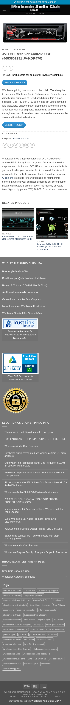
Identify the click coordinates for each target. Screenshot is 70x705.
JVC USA (25, 138)
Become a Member (15, 82)
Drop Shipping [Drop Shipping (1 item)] (59, 605)
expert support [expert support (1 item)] (44, 620)
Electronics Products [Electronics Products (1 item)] (12, 620)
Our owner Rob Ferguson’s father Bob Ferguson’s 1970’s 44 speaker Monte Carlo (35, 464)
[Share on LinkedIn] (32, 145)
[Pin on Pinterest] (26, 145)
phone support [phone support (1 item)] (9, 634)
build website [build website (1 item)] (29, 590)
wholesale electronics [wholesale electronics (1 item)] (12, 663)
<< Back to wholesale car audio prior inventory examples (32, 75)
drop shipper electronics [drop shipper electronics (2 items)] (40, 605)
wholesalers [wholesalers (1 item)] (46, 663)
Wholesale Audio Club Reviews (21, 446)
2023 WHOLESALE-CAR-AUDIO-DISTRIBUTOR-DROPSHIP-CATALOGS (31, 500)
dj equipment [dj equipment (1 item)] (57, 600)
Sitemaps (56, 697)
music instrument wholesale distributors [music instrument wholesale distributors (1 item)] (47, 629)
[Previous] (2, 232)
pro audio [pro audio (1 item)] (22, 634)
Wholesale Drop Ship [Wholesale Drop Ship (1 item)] (37, 659)
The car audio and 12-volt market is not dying (29, 432)
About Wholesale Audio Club (49, 692)
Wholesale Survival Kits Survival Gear (22, 313)
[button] (4, 9)
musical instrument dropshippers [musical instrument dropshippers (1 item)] (17, 625)
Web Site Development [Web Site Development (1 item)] (34, 644)
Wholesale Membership (17, 692)
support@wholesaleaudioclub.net (28, 278)
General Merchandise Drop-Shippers (22, 299)
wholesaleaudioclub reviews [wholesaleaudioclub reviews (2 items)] (45, 649)
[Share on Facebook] (10, 145)
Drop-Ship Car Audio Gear (16, 571)
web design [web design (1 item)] (29, 639)
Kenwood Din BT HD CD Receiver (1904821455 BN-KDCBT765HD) (17, 237)
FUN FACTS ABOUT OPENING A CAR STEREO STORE (35, 439)
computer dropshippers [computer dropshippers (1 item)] (34, 595)
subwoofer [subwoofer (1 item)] (52, 634)
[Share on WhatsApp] (5, 145)
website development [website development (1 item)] (12, 644)
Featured (16, 138)
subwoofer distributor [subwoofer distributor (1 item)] (12, 639)
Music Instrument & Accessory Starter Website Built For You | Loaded (34, 510)
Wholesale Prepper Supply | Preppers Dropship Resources (36, 552)
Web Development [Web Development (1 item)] (44, 639)
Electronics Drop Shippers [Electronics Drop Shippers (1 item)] (35, 615)
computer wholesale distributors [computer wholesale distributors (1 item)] (16, 600)
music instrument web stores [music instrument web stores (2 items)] (15, 629)
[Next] (67, 232)
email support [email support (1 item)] (29, 620)
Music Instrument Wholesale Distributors (23, 306)
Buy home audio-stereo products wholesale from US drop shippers (35, 454)
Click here (7, 178)
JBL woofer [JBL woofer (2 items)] (58, 620)
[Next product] (5, 68)
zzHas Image (18, 49)
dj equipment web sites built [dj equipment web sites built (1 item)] (15, 605)
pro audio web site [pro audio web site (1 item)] (37, 634)
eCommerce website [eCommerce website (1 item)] (47, 610)
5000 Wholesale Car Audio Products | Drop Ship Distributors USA (30, 520)
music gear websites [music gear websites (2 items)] (55, 625)
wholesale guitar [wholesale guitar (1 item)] (31, 663)
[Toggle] (66, 577)
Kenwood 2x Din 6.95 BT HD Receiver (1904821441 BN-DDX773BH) (49, 246)
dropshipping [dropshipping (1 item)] (8, 610)
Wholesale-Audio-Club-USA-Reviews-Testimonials (31, 492)
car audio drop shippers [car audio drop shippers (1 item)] (48, 590)
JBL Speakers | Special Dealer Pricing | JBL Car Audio (33, 529)
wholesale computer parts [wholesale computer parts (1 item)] (14, 659)
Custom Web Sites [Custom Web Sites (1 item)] (41, 600)
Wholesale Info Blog (35, 694)
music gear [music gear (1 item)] (38, 625)
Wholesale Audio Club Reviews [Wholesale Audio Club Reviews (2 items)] (16, 649)
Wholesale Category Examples (18, 576)
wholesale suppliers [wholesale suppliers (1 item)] (11, 668)
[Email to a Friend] (21, 145)
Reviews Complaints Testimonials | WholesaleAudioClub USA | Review (35, 474)
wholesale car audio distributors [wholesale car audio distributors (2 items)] (36, 654)
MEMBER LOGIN (14, 125)
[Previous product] (11, 68)
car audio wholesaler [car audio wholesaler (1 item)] (12, 595)
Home (5, 49)
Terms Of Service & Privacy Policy (29, 697)
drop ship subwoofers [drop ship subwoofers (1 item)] (26, 610)
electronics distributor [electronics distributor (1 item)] (12, 615)
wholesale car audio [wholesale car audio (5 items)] (11, 654)
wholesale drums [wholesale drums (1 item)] (56, 659)
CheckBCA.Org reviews (19, 376)
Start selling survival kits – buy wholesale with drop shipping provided (32, 537)
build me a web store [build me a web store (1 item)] (12, 590)
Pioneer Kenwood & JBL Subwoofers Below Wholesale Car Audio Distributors (36, 484)
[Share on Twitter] (15, 145)
